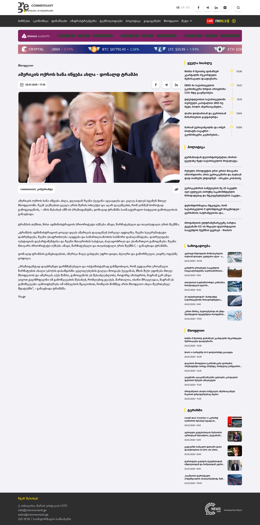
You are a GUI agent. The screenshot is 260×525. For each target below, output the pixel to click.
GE (178, 7)
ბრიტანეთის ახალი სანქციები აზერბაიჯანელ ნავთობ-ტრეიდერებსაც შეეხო (210, 393)
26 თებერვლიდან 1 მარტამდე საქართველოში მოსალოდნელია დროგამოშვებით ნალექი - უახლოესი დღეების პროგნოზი (203, 298)
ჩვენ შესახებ (28, 498)
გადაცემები (152, 21)
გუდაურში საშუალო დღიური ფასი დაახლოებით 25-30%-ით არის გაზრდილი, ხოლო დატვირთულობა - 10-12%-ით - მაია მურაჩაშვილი (205, 448)
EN (183, 7)
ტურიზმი (194, 410)
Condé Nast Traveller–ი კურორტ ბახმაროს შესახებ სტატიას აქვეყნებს (201, 419)
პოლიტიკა (133, 21)
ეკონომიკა (40, 21)
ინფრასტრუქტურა (83, 21)
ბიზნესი (24, 21)
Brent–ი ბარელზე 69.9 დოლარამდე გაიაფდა (209, 352)
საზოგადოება (198, 246)
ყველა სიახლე (199, 63)
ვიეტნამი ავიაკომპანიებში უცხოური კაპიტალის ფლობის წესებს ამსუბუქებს (211, 379)
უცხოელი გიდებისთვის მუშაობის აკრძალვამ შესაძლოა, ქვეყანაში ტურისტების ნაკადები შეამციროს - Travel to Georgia (204, 434)
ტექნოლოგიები (111, 21)
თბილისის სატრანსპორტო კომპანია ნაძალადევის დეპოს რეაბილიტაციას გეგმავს (205, 284)
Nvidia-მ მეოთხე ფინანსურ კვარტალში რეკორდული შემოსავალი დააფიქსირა (213, 340)
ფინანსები (59, 21)
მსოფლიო (171, 21)
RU (188, 7)
